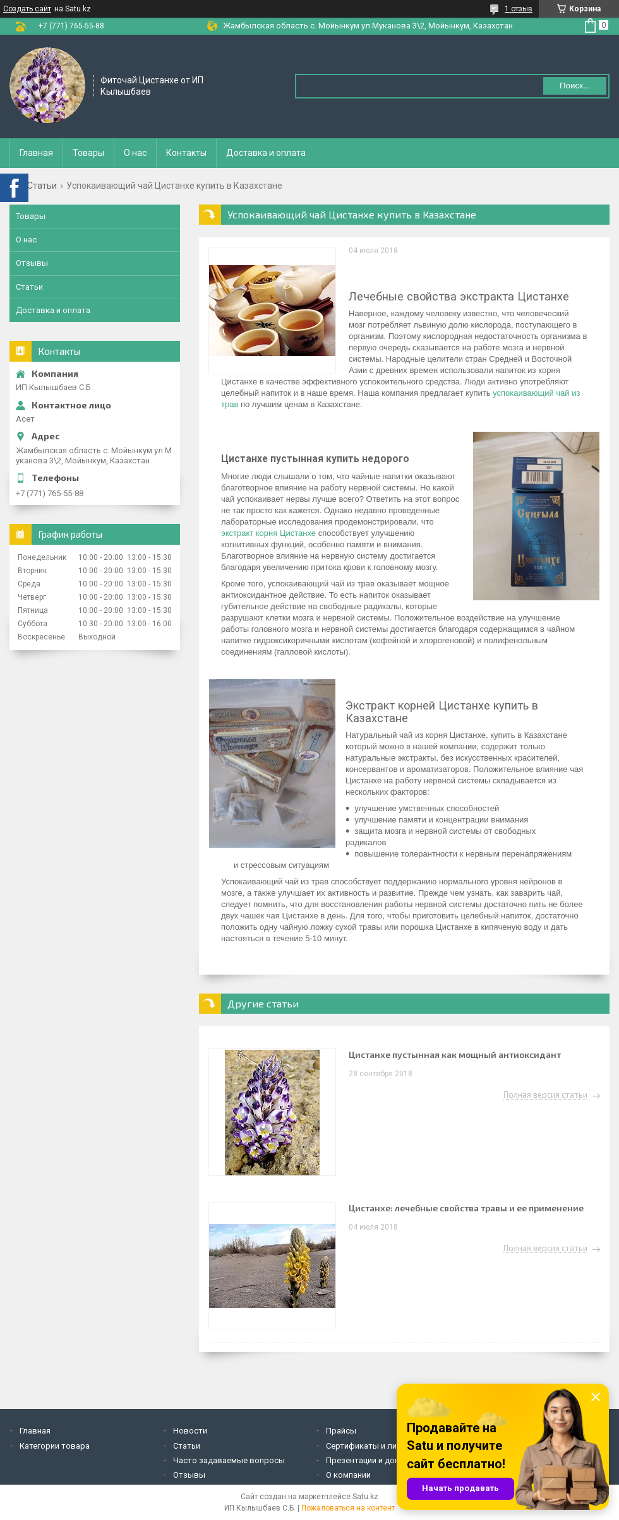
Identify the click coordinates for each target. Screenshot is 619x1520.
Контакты (186, 153)
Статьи (42, 186)
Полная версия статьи (545, 1095)
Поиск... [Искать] (575, 85)
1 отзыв (518, 8)
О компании (348, 1475)
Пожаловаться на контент (348, 1508)
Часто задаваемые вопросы (229, 1460)
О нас (135, 153)
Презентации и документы (377, 1460)
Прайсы (341, 1430)
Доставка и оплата (266, 153)
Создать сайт (27, 8)
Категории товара (55, 1446)
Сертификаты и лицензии (374, 1446)
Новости (190, 1430)
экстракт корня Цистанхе (268, 533)
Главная (36, 153)
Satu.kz (365, 1496)
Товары (88, 153)
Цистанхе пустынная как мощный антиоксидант (455, 1054)
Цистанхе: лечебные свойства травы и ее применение (466, 1207)
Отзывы (32, 263)
